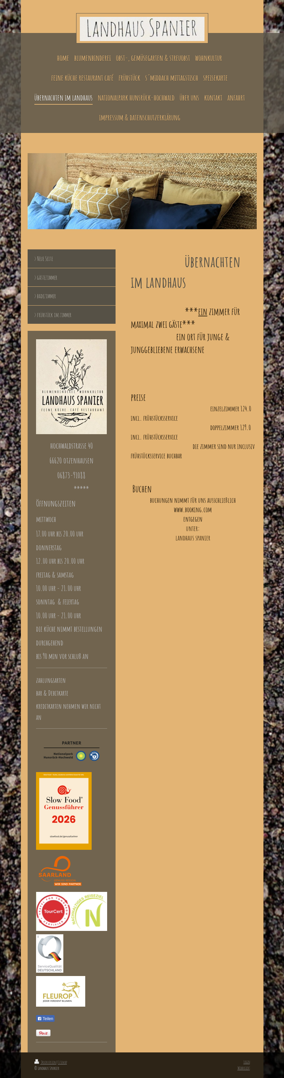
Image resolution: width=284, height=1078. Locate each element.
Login (247, 1062)
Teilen (45, 1018)
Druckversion (45, 1062)
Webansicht (244, 1068)
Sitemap (62, 1062)
